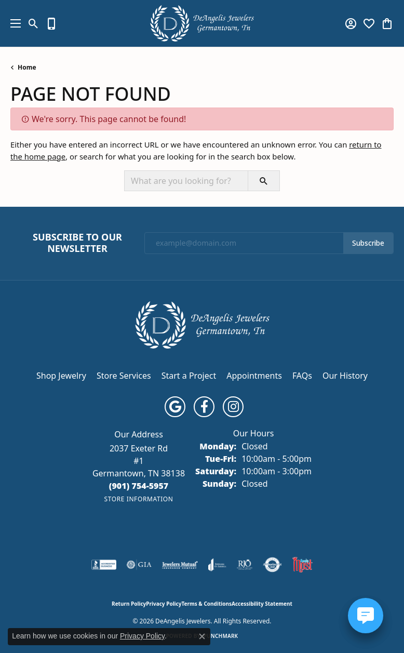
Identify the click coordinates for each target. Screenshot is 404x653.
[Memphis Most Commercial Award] (302, 564)
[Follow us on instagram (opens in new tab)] (233, 406)
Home (27, 67)
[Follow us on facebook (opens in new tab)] (204, 406)
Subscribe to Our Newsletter (77, 243)
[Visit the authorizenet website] (272, 564)
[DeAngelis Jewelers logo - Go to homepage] (202, 23)
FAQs (302, 375)
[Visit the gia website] (139, 564)
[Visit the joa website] (217, 564)
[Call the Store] (139, 485)
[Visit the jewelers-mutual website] (180, 564)
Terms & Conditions (206, 603)
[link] (51, 23)
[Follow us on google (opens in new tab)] (175, 406)
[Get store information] (138, 499)
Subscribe (368, 243)
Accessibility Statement (262, 603)
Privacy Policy (163, 603)
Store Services (124, 375)
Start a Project (188, 375)
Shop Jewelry (61, 375)
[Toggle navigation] (13, 23)
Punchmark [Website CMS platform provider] (221, 635)
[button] (33, 23)
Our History (345, 375)
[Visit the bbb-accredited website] (103, 564)
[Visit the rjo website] (244, 564)
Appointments (254, 375)
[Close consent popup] (202, 636)
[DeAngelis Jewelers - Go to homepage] (202, 323)
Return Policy (129, 603)
